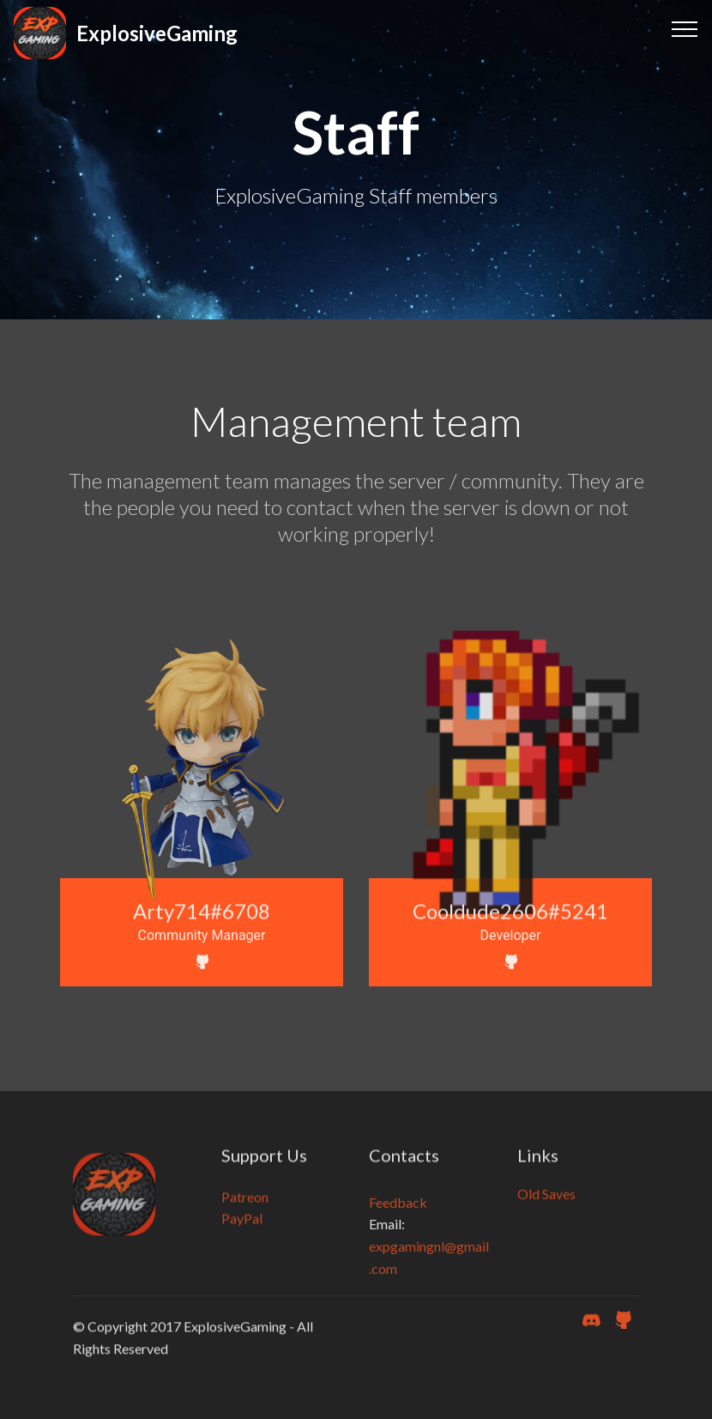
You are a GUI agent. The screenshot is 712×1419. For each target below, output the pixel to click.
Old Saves (546, 1202)
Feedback (398, 1236)
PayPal (241, 1236)
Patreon (245, 1213)
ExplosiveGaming (157, 33)
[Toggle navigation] (685, 28)
